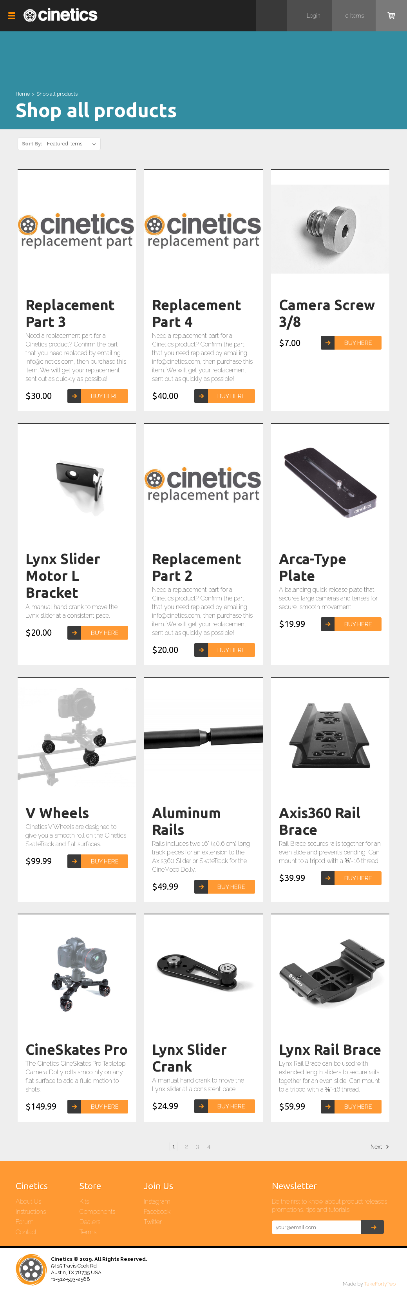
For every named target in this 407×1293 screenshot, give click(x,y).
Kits (84, 1201)
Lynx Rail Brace (330, 1049)
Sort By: (32, 144)
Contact (26, 1232)
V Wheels (57, 813)
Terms (88, 1232)
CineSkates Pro (76, 1049)
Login (313, 16)
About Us (28, 1201)
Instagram (157, 1201)
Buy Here (105, 396)
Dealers (90, 1222)
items (354, 16)
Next (380, 1147)
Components (97, 1211)
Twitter (153, 1222)
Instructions (31, 1211)
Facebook (157, 1211)
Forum (25, 1222)
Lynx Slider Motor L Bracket (62, 575)
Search (271, 15)
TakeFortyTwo (380, 1284)
